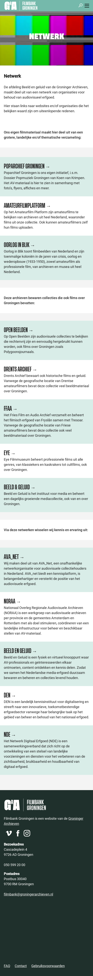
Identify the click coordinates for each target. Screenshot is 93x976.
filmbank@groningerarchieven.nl (28, 894)
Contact (21, 965)
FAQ (7, 965)
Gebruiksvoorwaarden (48, 965)
